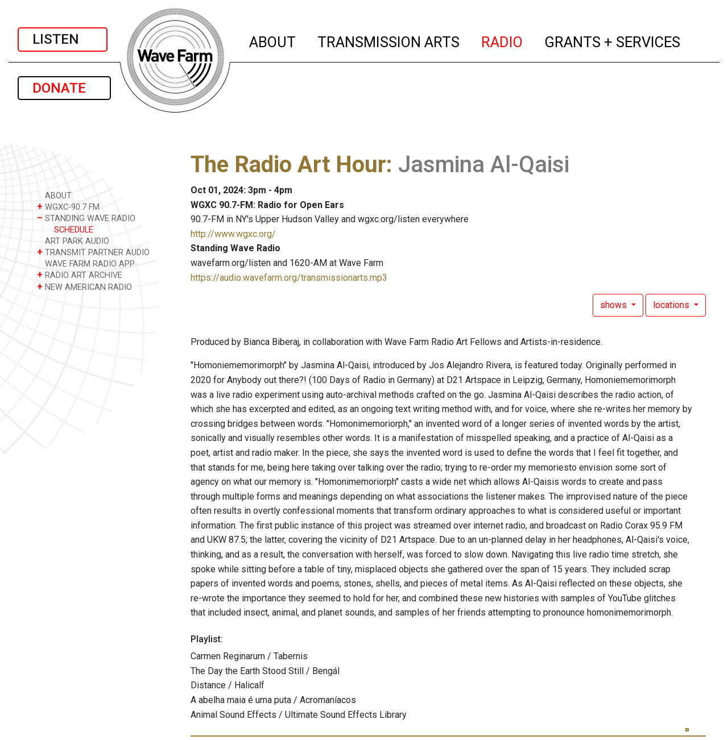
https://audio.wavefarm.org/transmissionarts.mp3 (289, 277)
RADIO (502, 40)
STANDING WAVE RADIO (86, 218)
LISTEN (62, 39)
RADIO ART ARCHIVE (79, 274)
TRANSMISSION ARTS (389, 40)
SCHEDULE (73, 230)
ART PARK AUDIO (73, 240)
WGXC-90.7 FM (68, 206)
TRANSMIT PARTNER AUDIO (93, 252)
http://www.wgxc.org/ (233, 233)
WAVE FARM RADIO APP (86, 263)
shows (614, 305)
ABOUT (273, 40)
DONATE (64, 88)
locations (672, 305)
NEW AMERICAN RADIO (84, 286)
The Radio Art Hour (288, 164)
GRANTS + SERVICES (613, 40)
